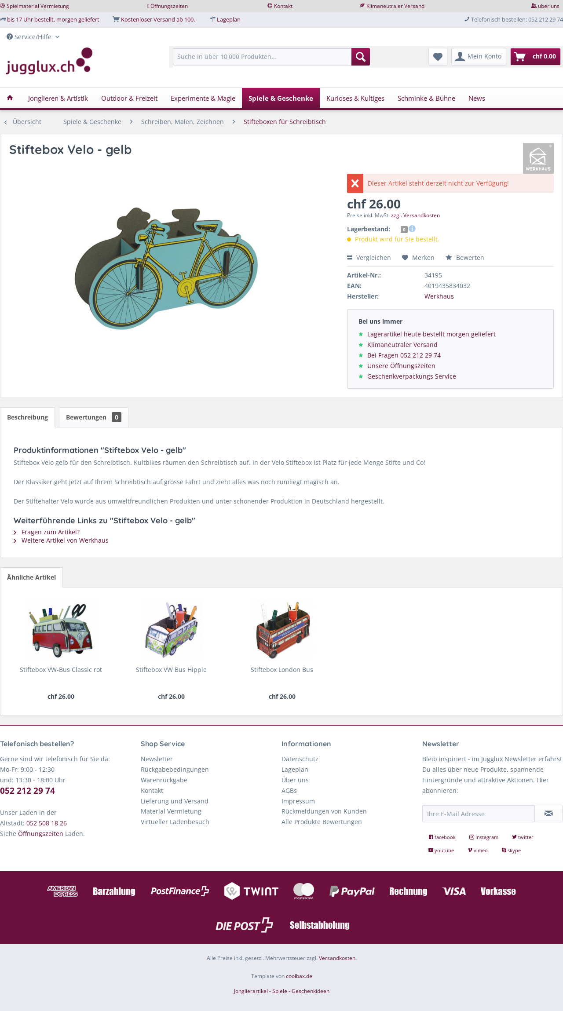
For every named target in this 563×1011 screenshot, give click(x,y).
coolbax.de (299, 976)
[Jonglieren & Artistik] (58, 98)
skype (511, 850)
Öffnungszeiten (169, 6)
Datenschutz (300, 759)
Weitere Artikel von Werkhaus (61, 540)
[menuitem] (271, 61)
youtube (441, 850)
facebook (442, 837)
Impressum (298, 801)
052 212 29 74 (27, 790)
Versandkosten (337, 958)
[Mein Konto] (478, 57)
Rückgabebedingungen (175, 769)
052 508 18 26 (46, 823)
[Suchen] (360, 57)
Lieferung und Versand (174, 801)
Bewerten (465, 257)
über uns (548, 6)
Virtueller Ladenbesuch (175, 822)
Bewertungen (93, 417)
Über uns (295, 780)
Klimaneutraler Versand (395, 6)
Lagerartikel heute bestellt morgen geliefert (431, 334)
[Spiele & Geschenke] (281, 98)
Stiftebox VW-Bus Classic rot (61, 669)
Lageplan (229, 19)
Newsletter (157, 759)
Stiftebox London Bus (282, 669)
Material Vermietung (171, 811)
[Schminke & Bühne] (426, 98)
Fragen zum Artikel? (47, 532)
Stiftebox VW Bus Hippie (171, 669)
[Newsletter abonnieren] (548, 813)
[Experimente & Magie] (203, 98)
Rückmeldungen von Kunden (324, 811)
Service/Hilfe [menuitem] (30, 37)
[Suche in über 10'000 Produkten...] (271, 57)
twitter (523, 837)
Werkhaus (439, 296)
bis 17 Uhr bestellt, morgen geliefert (53, 19)
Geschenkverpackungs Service (411, 376)
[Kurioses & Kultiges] (355, 98)
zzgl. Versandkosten (415, 215)
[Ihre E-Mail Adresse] (478, 813)
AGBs (289, 790)
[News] (477, 98)
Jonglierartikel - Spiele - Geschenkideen (281, 991)
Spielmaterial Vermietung (38, 6)
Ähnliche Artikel (31, 577)
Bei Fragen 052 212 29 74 (404, 355)
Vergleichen (369, 257)
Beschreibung (27, 417)
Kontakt (283, 6)
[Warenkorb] (535, 57)
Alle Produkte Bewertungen (322, 822)
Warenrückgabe (164, 780)
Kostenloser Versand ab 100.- (159, 19)
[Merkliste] (437, 57)
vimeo (478, 850)
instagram (484, 837)
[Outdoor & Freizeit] (129, 98)
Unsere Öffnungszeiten (401, 365)
